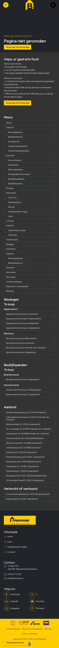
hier (40, 93)
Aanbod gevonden (17, 230)
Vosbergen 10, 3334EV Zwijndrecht (22, 466)
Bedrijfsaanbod (15, 136)
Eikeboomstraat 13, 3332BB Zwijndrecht (24, 443)
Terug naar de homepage (18, 47)
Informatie (11, 193)
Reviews (10, 188)
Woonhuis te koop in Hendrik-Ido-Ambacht (26, 347)
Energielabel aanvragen (19, 174)
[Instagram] (16, 608)
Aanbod (10, 127)
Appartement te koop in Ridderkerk (22, 323)
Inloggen (10, 244)
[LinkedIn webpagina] (16, 601)
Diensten (10, 155)
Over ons (12, 197)
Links (10, 216)
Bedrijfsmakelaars (16, 179)
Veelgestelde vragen (18, 211)
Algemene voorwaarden (17, 286)
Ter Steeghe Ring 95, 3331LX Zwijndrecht (25, 480)
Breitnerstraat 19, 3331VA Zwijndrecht (23, 424)
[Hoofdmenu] (53, 5)
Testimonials (12, 239)
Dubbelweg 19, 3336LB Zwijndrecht (22, 471)
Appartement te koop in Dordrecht (22, 314)
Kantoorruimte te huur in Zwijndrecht (23, 394)
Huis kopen (13, 164)
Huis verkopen (14, 160)
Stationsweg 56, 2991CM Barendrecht (23, 461)
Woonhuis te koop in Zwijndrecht (21, 352)
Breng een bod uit (15, 642)
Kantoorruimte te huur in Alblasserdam (23, 389)
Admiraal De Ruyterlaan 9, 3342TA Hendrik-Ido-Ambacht (28, 418)
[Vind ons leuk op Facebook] (16, 594)
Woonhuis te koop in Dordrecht (20, 343)
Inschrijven (11, 249)
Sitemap (10, 291)
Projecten (12, 235)
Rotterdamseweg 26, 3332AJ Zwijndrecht (25, 457)
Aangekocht (14, 141)
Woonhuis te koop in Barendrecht (21, 338)
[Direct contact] (6, 5)
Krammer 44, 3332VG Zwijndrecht (21, 452)
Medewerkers (14, 202)
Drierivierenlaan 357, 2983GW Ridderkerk (25, 438)
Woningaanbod (15, 132)
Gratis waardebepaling (18, 150)
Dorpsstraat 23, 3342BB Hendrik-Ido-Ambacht (27, 433)
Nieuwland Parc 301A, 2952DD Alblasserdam (26, 475)
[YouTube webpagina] (42, 601)
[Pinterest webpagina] (42, 608)
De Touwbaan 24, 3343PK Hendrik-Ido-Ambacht (28, 429)
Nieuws (11, 207)
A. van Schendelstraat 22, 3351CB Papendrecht (28, 494)
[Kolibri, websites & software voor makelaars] (29, 644)
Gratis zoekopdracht (17, 146)
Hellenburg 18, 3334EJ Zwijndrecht (22, 499)
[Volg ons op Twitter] (42, 594)
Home (9, 122)
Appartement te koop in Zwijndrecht (23, 328)
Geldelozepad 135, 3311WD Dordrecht (23, 447)
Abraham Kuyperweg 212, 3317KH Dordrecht (26, 412)
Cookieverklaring (14, 281)
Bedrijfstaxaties (15, 183)
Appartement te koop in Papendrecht (23, 318)
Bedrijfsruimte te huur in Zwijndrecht (22, 379)
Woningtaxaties (15, 169)
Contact (10, 221)
